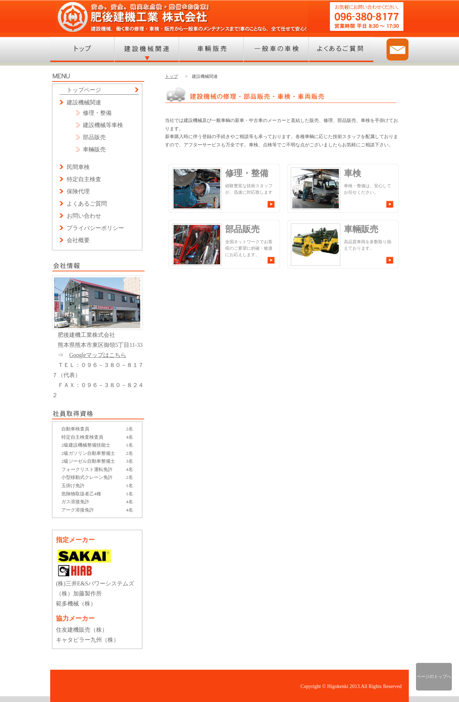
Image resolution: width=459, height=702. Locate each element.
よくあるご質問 (87, 204)
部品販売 (94, 137)
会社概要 (78, 240)
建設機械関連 (84, 102)
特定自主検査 (84, 179)
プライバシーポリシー (95, 228)
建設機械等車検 (103, 125)
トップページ (84, 90)
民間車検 (78, 167)
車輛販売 (94, 149)
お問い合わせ (84, 216)
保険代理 (78, 191)
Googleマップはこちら (97, 355)
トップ (171, 76)
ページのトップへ (434, 676)
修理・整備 (97, 113)
